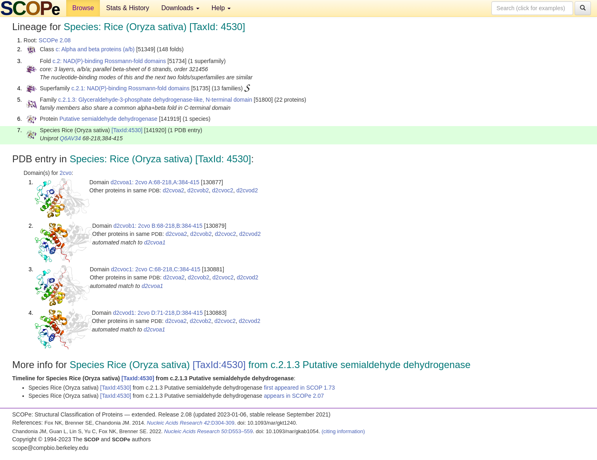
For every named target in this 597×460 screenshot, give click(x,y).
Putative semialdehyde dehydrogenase (108, 119)
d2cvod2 (247, 190)
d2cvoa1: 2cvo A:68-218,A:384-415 (154, 182)
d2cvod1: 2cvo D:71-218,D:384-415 (158, 313)
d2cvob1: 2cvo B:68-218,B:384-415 (158, 225)
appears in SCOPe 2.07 (294, 395)
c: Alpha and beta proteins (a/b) (95, 49)
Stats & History (127, 7)
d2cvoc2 (222, 190)
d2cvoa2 (173, 190)
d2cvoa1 (155, 242)
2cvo (66, 173)
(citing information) (343, 431)
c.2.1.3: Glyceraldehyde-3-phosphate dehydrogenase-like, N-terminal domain (155, 99)
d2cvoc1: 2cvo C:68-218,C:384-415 (155, 269)
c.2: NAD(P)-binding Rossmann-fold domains (109, 61)
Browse (83, 7)
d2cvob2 (198, 190)
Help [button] (221, 7)
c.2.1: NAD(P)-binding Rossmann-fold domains (130, 88)
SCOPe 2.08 (55, 40)
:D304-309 (191, 423)
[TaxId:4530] (127, 130)
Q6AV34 (70, 138)
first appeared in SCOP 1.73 (299, 387)
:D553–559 (208, 431)
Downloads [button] (180, 7)
